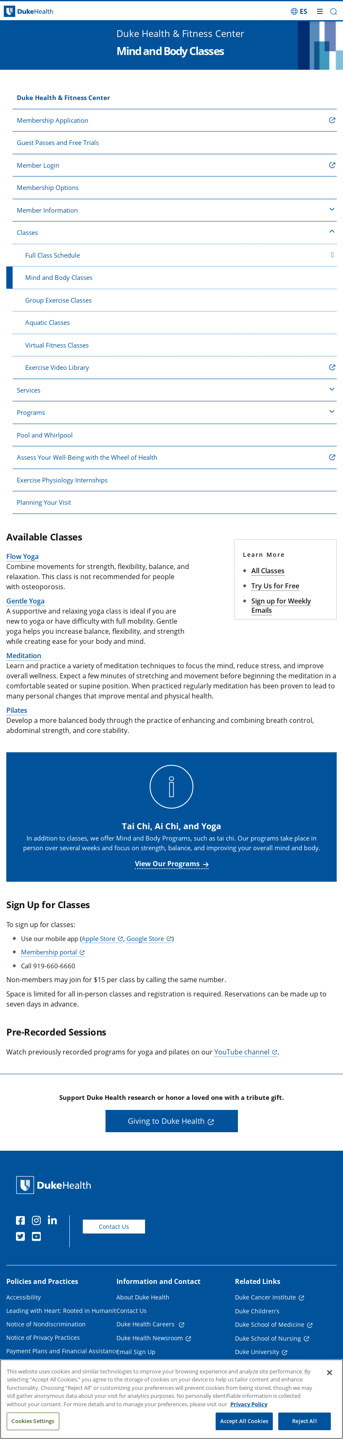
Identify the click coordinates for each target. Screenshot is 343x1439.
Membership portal (49, 952)
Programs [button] (176, 411)
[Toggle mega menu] (319, 11)
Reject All (304, 1424)
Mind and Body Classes (58, 277)
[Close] (329, 1375)
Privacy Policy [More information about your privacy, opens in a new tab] (248, 1407)
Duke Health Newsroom (149, 1338)
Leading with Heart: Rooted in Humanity (62, 1311)
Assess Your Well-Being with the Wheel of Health (87, 457)
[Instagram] (38, 1221)
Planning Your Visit (44, 502)
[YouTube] (38, 1237)
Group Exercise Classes (58, 300)
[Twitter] (22, 1237)
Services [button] (176, 389)
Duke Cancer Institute (265, 1297)
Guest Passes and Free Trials (58, 142)
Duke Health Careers (146, 1324)
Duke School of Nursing (268, 1338)
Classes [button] (176, 232)
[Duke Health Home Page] (55, 1185)
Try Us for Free (275, 585)
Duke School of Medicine (269, 1324)
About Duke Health (142, 1297)
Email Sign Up (136, 1352)
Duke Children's (257, 1311)
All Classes (268, 570)
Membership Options (48, 187)
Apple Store (98, 938)
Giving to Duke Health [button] (166, 1121)
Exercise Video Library (57, 367)
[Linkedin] (54, 1221)
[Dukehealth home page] (43, 11)
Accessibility (23, 1297)
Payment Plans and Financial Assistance (62, 1351)
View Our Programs (167, 863)
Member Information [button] (176, 209)
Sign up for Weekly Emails (281, 605)
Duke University (257, 1352)
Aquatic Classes (47, 322)
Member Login (38, 165)
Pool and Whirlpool (45, 435)
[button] (333, 11)
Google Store (145, 938)
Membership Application (52, 120)
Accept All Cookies (244, 1424)
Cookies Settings (32, 1424)
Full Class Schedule (179, 255)
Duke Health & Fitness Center (63, 97)
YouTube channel (241, 1052)
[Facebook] (22, 1221)
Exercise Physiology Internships (62, 480)
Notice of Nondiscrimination (46, 1324)
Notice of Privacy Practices (43, 1337)
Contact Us (114, 1227)
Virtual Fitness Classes (57, 345)
